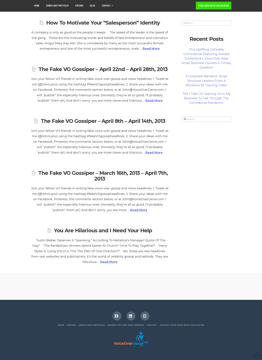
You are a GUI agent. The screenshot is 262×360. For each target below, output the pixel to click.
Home (61, 325)
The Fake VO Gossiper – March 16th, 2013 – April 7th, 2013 (103, 176)
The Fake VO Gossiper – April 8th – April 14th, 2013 (103, 121)
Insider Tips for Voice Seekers (125, 325)
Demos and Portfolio (92, 325)
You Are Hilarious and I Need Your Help (103, 230)
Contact (152, 325)
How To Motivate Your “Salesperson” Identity (103, 23)
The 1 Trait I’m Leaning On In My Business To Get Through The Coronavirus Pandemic (206, 98)
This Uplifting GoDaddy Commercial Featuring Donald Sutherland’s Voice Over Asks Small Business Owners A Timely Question (206, 58)
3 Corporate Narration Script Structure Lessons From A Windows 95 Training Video (206, 80)
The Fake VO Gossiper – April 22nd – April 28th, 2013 (102, 69)
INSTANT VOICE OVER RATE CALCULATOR (182, 325)
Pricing (71, 325)
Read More (151, 48)
